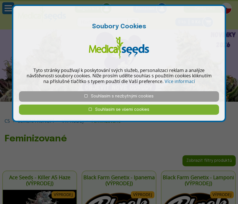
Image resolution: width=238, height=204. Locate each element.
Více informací (180, 81)
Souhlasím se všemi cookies (119, 109)
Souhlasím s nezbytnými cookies (119, 96)
